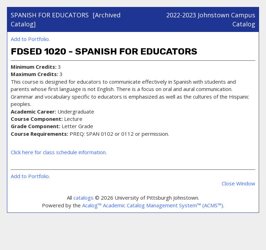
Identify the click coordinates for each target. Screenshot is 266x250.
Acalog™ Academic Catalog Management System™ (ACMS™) (152, 205)
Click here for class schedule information (58, 152)
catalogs (83, 197)
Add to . (30, 38)
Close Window (238, 183)
